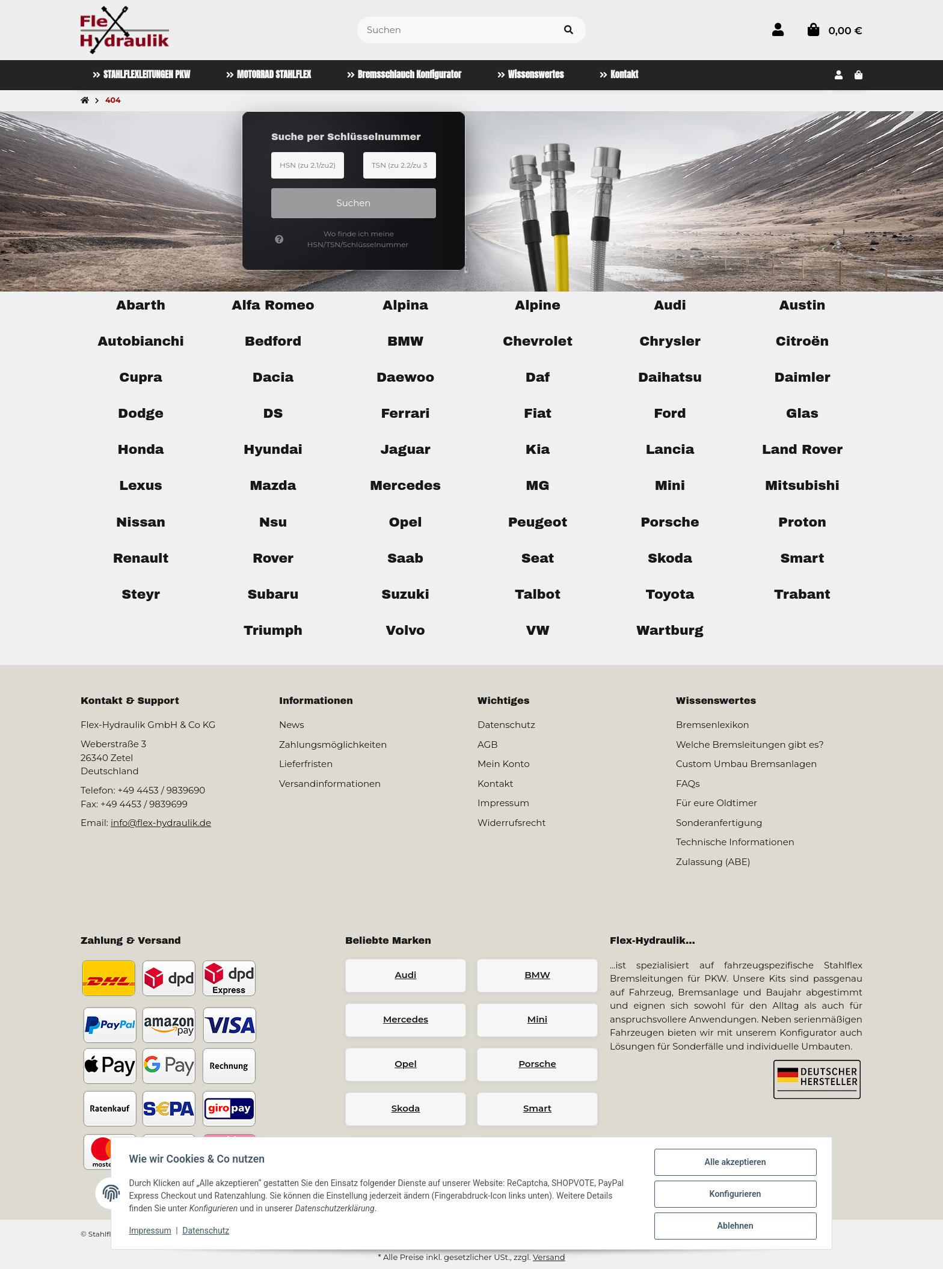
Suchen (354, 203)
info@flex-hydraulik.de (161, 822)
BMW (537, 974)
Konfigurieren (733, 1195)
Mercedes (405, 1019)
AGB (488, 744)
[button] (778, 29)
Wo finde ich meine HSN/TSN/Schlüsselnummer (341, 239)
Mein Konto (504, 763)
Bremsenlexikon (712, 724)
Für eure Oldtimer (716, 803)
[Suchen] (454, 30)
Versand (549, 1257)
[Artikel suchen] (568, 30)
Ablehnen (733, 1226)
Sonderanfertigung (719, 822)
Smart (537, 1108)
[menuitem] (141, 75)
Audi (406, 974)
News (291, 724)
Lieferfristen (306, 763)
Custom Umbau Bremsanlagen (746, 763)
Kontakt (496, 783)
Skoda (406, 1108)
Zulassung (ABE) (713, 861)
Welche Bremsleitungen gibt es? (750, 744)
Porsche (537, 1063)
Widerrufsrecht (512, 822)
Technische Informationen (735, 842)
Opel (406, 1063)
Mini (537, 1019)
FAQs (688, 783)
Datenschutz (207, 1232)
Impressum (152, 1232)
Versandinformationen (330, 783)
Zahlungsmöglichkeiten (333, 744)
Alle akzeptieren (733, 1164)
